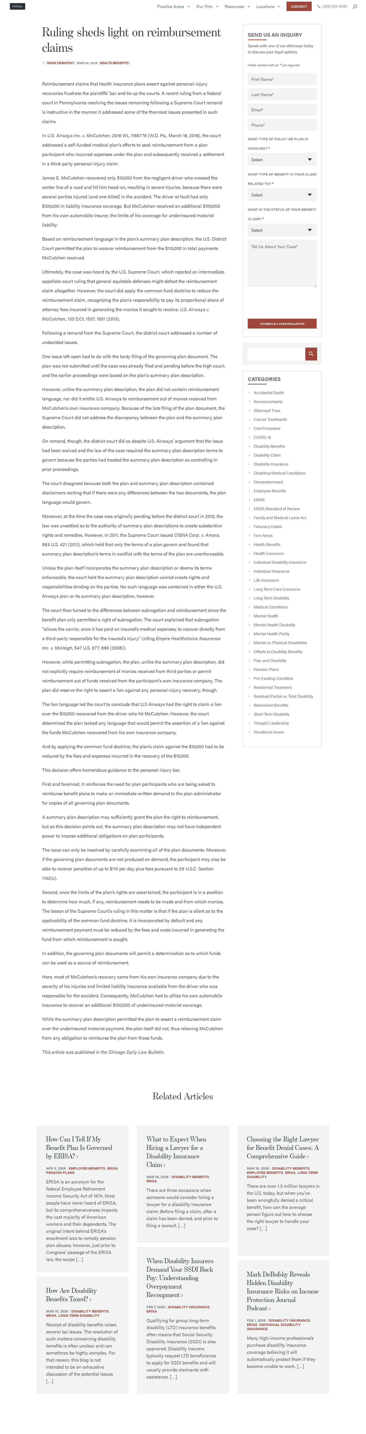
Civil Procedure (267, 432)
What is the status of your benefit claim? (282, 219)
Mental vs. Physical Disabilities (280, 646)
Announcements (268, 405)
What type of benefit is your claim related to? (282, 185)
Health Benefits (114, 70)
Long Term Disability (271, 601)
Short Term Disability (271, 717)
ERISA (259, 503)
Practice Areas (172, 11)
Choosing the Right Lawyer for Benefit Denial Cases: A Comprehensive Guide (283, 1154)
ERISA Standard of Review (277, 512)
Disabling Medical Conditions (279, 476)
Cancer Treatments (270, 423)
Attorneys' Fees (267, 414)
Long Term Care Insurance (277, 592)
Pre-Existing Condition (273, 682)
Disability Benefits (269, 449)
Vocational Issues (269, 735)
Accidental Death (269, 396)
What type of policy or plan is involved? (278, 151)
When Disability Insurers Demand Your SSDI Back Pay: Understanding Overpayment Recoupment (180, 1285)
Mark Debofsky (61, 70)
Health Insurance (269, 557)
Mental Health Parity (271, 637)
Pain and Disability (270, 664)
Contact (299, 10)
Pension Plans (266, 673)
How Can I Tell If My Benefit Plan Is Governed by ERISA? (79, 1154)
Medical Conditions (271, 610)
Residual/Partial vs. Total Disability (283, 699)
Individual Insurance (271, 574)
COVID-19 (262, 440)
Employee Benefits (270, 494)
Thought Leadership (271, 726)
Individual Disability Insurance (280, 565)
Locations (266, 11)
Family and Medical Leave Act (280, 521)
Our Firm (206, 11)
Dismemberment (268, 485)
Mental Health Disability (274, 628)
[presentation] (277, 306)
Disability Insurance (271, 467)
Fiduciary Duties (268, 530)
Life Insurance (266, 583)
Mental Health (266, 619)
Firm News (263, 539)
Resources (236, 11)
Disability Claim (267, 458)
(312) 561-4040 (332, 9)
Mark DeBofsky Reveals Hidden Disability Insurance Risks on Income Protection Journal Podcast (283, 1298)
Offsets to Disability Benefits (278, 655)
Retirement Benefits (271, 708)
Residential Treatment (273, 690)
